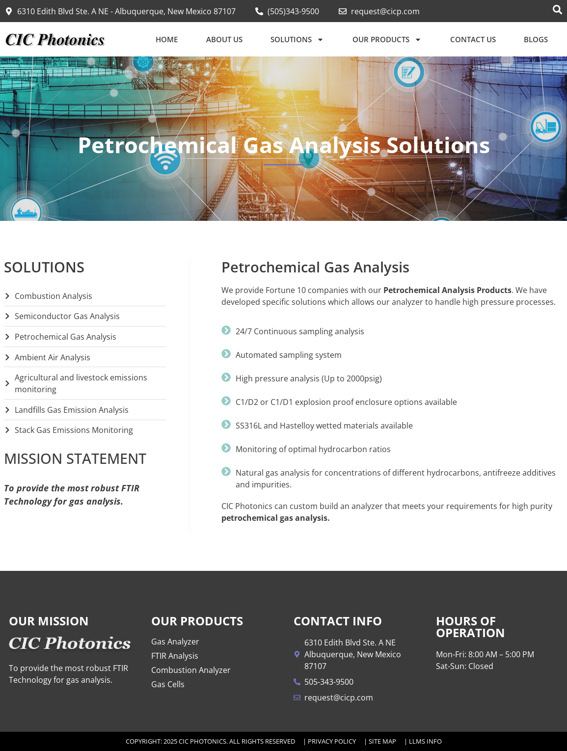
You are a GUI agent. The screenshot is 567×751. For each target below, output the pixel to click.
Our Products (387, 39)
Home (167, 39)
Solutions (297, 39)
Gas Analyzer (175, 641)
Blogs (536, 39)
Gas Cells (168, 684)
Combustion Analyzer (191, 670)
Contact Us (473, 39)
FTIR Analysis (174, 656)
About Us (224, 39)
